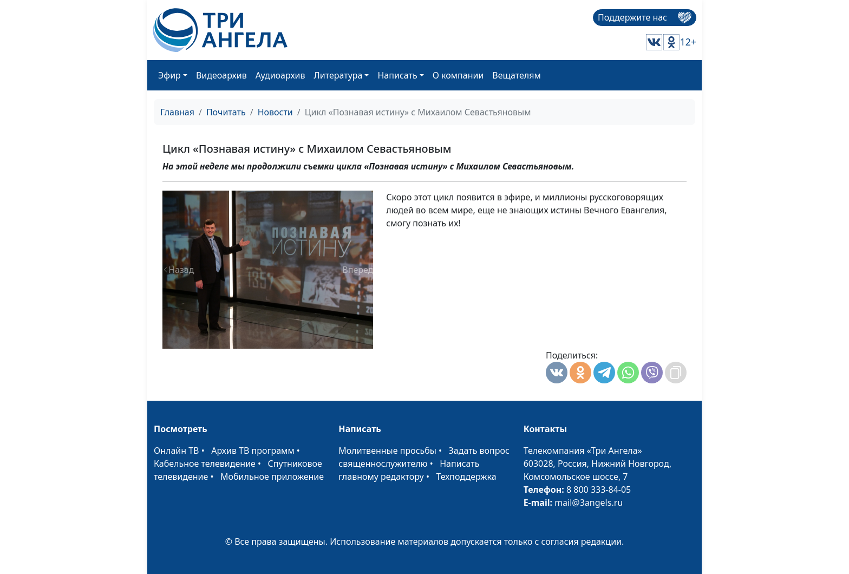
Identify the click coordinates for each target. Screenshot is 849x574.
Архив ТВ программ (253, 450)
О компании (458, 75)
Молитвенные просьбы (387, 450)
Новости (275, 112)
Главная (177, 112)
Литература (338, 75)
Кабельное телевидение (205, 463)
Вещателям (516, 75)
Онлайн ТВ (176, 450)
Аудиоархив (280, 75)
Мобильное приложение (272, 476)
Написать (397, 75)
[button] (178, 270)
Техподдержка (466, 476)
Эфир (169, 75)
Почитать (226, 112)
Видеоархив (221, 75)
